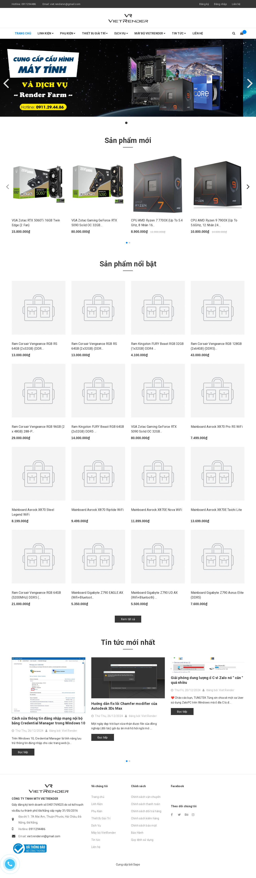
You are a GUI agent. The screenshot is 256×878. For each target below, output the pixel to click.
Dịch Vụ (121, 33)
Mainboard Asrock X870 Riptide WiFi (97, 510)
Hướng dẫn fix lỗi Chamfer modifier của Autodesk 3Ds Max (124, 705)
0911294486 (28, 4)
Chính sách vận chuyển (146, 796)
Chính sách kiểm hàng (145, 818)
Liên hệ (236, 4)
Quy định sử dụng (142, 839)
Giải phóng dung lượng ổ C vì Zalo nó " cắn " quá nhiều (207, 680)
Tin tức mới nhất (128, 642)
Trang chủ (23, 33)
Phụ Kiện (67, 33)
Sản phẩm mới (128, 140)
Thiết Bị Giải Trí (95, 33)
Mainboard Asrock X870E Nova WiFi (156, 510)
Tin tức (179, 33)
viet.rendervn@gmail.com (65, 4)
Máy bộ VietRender (149, 33)
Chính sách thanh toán (145, 804)
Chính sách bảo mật (144, 825)
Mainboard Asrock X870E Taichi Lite (216, 510)
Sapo (136, 864)
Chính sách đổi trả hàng (146, 811)
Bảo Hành (137, 832)
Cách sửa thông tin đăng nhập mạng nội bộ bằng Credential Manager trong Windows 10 (48, 720)
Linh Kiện (46, 33)
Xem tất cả (128, 619)
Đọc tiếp (23, 752)
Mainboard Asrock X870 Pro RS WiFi (217, 427)
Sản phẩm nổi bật (128, 264)
